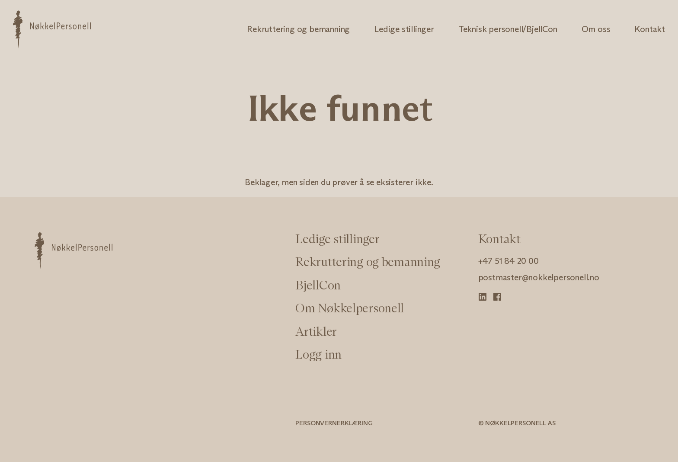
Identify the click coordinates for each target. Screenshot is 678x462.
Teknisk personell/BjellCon (507, 29)
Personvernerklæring (333, 423)
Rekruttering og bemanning (298, 29)
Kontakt (649, 29)
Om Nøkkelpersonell (349, 308)
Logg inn (318, 354)
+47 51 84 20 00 (508, 261)
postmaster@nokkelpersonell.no (538, 277)
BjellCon (318, 285)
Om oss (596, 29)
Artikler (316, 331)
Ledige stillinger (404, 29)
